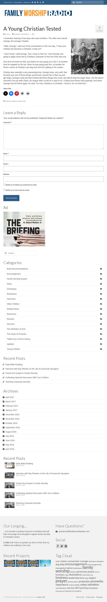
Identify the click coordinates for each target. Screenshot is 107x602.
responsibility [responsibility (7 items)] (74, 585)
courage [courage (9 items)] (84, 561)
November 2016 (12, 419)
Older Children (13, 304)
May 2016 (9, 445)
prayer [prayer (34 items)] (61, 581)
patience (14, 101)
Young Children (13, 349)
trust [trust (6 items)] (73, 591)
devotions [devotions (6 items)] (92, 561)
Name (5, 153)
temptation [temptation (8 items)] (93, 588)
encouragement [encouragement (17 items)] (76, 564)
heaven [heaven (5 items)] (97, 572)
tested (20, 101)
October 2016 (11, 423)
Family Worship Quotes (17, 279)
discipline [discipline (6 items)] (100, 561)
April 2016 (9, 449)
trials (24, 101)
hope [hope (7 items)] (67, 575)
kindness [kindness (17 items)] (62, 577)
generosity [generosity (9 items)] (81, 571)
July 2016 (9, 436)
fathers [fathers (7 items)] (73, 572)
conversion (7, 101)
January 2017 (11, 410)
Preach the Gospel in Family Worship (21, 373)
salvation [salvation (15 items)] (93, 584)
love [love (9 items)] (82, 578)
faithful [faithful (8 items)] (70, 568)
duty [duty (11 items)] (62, 564)
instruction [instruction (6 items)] (86, 575)
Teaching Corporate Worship (17, 382)
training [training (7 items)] (67, 591)
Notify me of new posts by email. (18, 190)
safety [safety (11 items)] (83, 584)
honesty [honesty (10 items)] (60, 574)
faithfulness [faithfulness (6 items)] (77, 568)
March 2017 (10, 401)
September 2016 (12, 427)
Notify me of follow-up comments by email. (21, 185)
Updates (10, 344)
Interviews (11, 299)
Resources (11, 314)
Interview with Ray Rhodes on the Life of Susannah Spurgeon (32, 369)
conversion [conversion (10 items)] (73, 561)
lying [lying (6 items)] (86, 578)
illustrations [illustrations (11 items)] (75, 574)
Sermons (11, 324)
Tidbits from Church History (18, 339)
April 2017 (9, 397)
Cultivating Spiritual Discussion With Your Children (27, 377)
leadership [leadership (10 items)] (73, 578)
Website (6, 174)
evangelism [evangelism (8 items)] (61, 568)
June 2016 (9, 440)
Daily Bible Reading (13, 364)
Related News (13, 309)
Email (5, 164)
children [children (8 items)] (63, 561)
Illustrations (25, 34)
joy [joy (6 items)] (92, 575)
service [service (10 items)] (71, 588)
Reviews (10, 319)
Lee (8, 34)
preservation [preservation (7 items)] (73, 582)
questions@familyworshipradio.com (72, 531)
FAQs (9, 284)
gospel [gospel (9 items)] (90, 571)
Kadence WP (41, 597)
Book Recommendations (17, 269)
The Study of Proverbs (16, 334)
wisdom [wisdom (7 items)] (78, 591)
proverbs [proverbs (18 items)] (97, 581)
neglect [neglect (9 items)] (92, 578)
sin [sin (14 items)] (77, 587)
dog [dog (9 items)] (57, 564)
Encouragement (14, 274)
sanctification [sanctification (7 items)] (61, 588)
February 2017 (11, 406)
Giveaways (11, 289)
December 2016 (12, 414)
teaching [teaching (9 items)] (83, 588)
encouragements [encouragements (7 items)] (94, 565)
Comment (7, 122)
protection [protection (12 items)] (84, 581)
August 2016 (10, 432)
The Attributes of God (16, 329)
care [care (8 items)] (58, 561)
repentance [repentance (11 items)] (62, 584)
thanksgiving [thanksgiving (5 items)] (60, 591)
